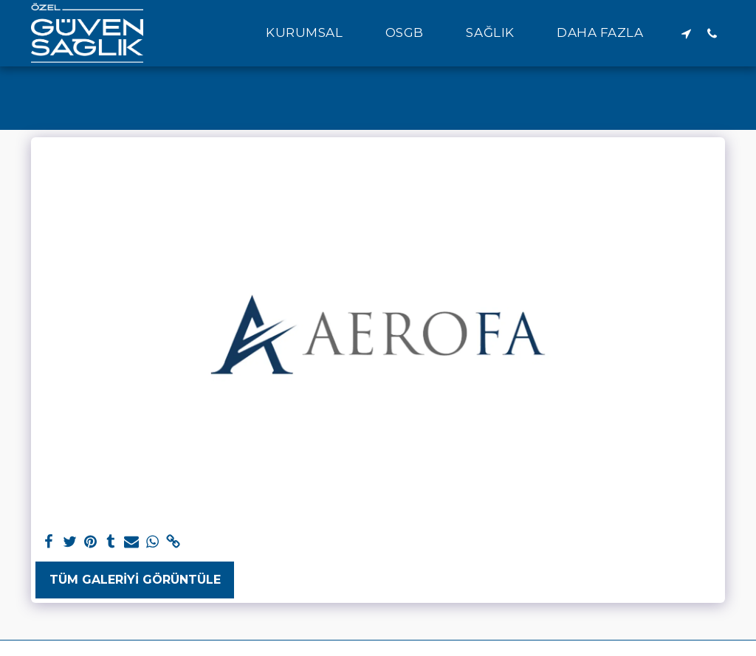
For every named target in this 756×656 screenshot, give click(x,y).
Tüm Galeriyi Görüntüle (135, 580)
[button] (312, 33)
